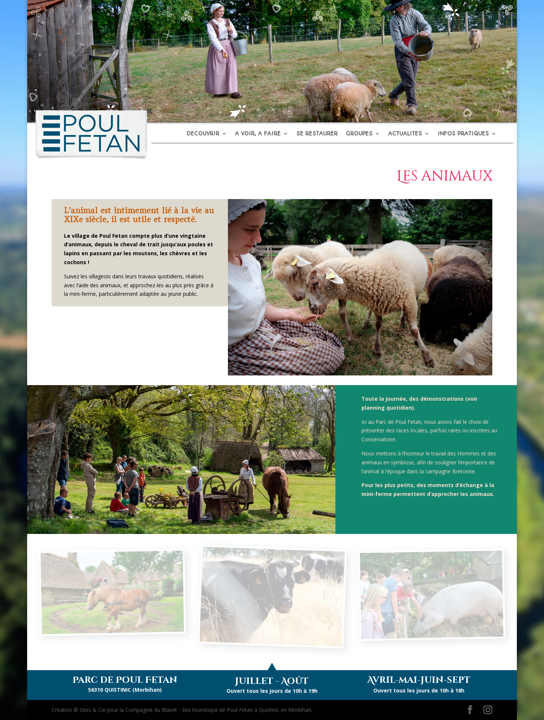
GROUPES (359, 134)
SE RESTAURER (317, 134)
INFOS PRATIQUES (463, 134)
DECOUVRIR (202, 134)
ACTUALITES (405, 134)
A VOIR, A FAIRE (258, 134)
